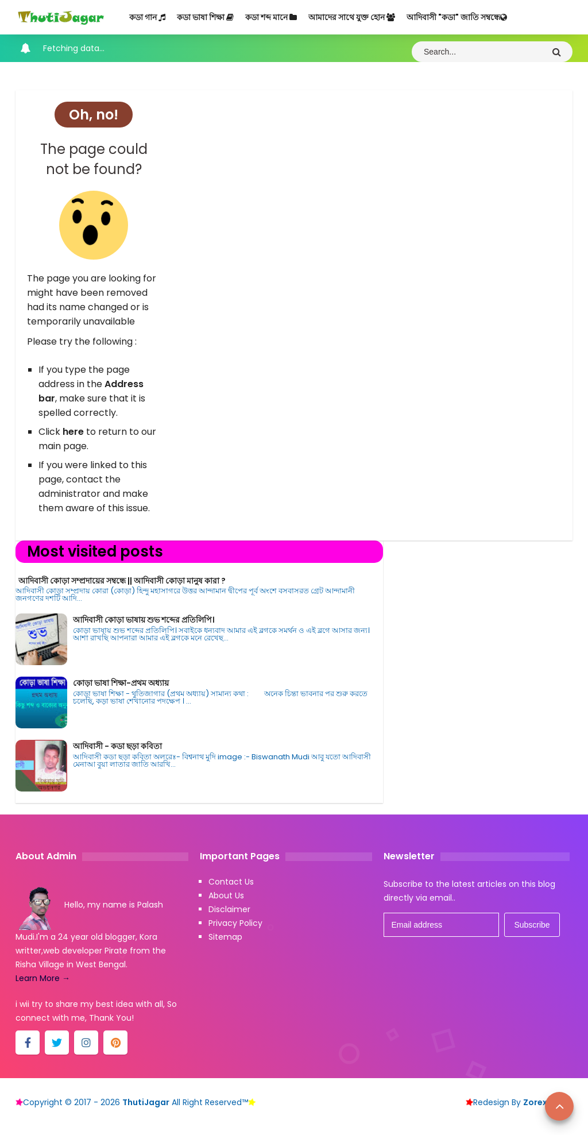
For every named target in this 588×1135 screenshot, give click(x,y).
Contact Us (231, 881)
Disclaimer (229, 909)
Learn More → (43, 978)
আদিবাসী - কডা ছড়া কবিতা (117, 746)
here (73, 431)
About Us (226, 895)
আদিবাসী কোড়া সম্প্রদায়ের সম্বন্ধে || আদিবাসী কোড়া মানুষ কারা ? (122, 580)
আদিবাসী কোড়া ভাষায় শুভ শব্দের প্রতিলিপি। (143, 620)
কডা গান (147, 17)
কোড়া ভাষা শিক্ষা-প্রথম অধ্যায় (121, 683)
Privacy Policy (235, 923)
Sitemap (225, 937)
